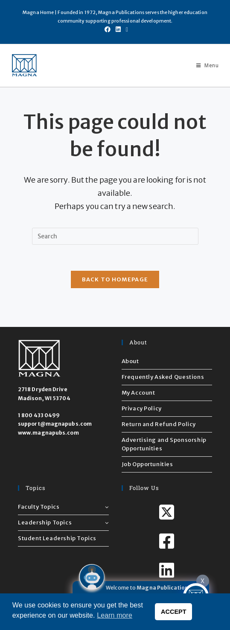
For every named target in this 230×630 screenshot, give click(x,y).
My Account (138, 392)
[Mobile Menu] (204, 65)
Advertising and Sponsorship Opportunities (164, 444)
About (130, 361)
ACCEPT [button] (173, 611)
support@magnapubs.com (55, 424)
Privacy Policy (142, 408)
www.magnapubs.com (48, 433)
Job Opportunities (147, 464)
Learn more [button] (114, 615)
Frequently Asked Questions (163, 377)
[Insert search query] (115, 236)
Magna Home (38, 12)
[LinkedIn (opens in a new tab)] (118, 29)
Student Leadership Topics (57, 538)
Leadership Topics (63, 522)
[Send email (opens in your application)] (125, 29)
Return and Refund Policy (159, 424)
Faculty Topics (63, 506)
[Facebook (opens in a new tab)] (107, 29)
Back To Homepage (115, 279)
